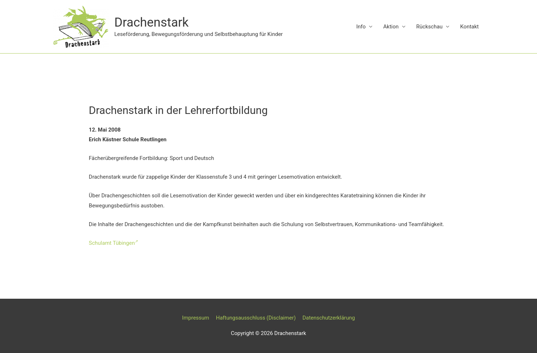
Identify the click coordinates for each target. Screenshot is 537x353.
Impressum (195, 318)
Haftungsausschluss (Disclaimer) (256, 318)
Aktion (391, 26)
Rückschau (429, 26)
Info (361, 26)
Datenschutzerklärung (328, 318)
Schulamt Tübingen (113, 243)
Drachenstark (151, 22)
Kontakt (469, 26)
